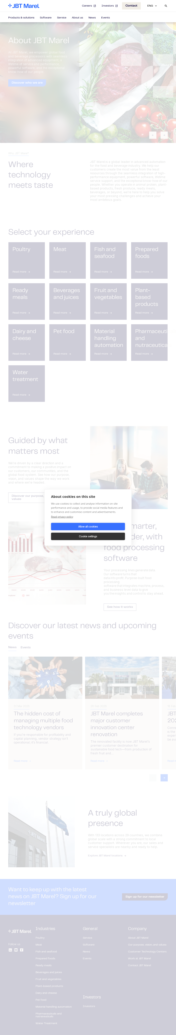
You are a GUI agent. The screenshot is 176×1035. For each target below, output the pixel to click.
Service (61, 18)
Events (105, 18)
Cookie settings (107, 531)
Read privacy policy (62, 521)
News (92, 18)
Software (46, 18)
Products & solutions (21, 18)
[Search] (166, 6)
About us (77, 18)
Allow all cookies (69, 531)
